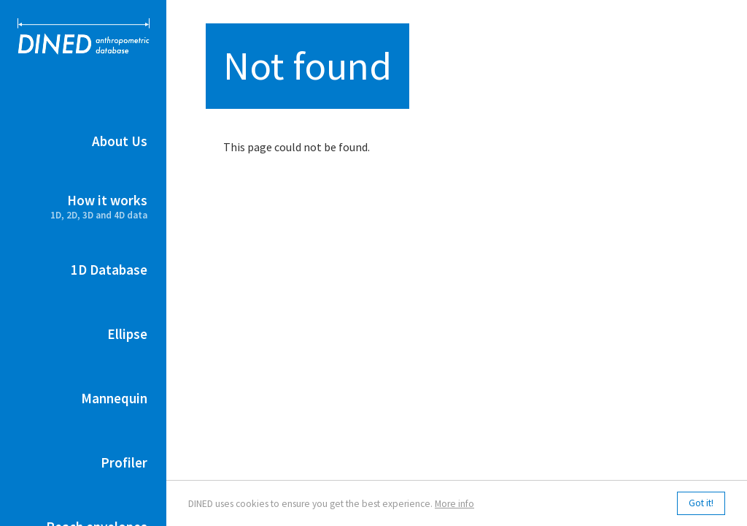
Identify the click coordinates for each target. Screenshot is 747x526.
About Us (119, 141)
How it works (83, 206)
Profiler (124, 462)
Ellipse (127, 334)
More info (454, 504)
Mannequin (114, 398)
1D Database (109, 269)
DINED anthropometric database (83, 36)
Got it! (701, 504)
